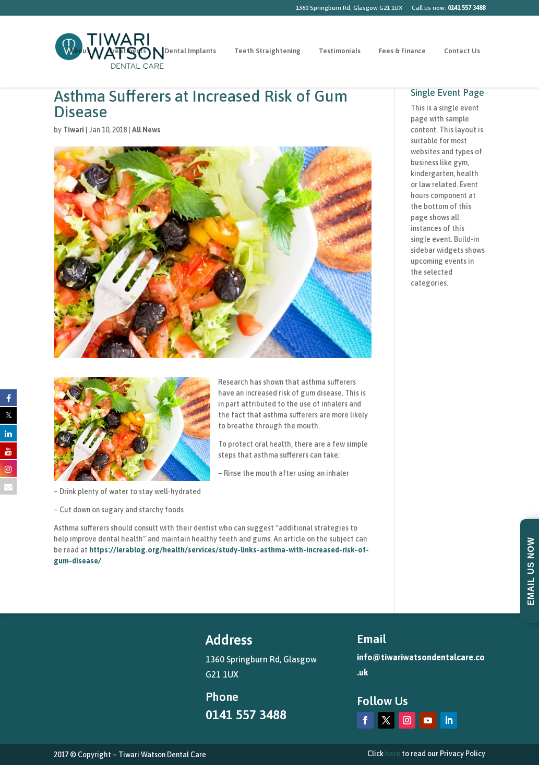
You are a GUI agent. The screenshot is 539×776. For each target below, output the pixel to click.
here (392, 753)
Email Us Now (530, 571)
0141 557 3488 (246, 715)
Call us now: (448, 8)
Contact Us (462, 52)
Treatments (127, 52)
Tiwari (73, 130)
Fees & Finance (402, 52)
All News (146, 130)
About (79, 52)
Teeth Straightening (267, 52)
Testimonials (340, 52)
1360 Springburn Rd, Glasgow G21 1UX (349, 8)
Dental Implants (190, 52)
